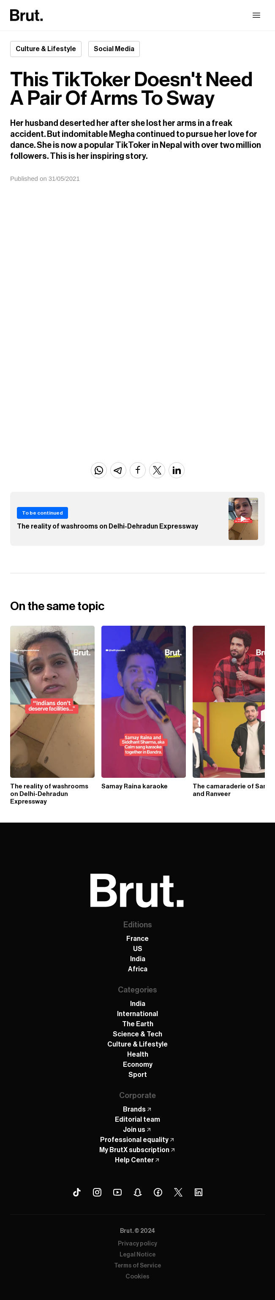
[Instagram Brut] (97, 1192)
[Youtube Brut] (117, 1192)
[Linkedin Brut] (198, 1192)
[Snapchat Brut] (137, 1192)
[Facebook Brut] (158, 1192)
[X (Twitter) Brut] (178, 1192)
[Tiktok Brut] (76, 1192)
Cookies (137, 1277)
